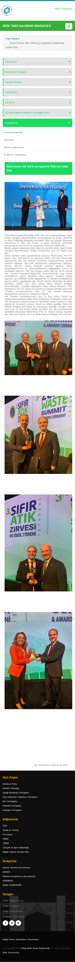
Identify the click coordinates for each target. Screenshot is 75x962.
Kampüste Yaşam (15, 71)
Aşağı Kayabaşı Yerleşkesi (16, 792)
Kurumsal (11, 61)
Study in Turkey (11, 830)
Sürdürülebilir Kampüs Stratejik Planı (27, 112)
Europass (7, 834)
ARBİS (6, 838)
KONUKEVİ (8, 880)
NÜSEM (6, 871)
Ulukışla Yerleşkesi (12, 810)
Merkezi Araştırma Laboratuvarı (19, 876)
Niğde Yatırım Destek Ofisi (16, 851)
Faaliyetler (11, 122)
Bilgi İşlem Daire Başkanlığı (36, 948)
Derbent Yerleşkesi (12, 805)
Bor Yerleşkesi (10, 801)
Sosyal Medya (13, 82)
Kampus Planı (10, 783)
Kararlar (10, 102)
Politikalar (11, 92)
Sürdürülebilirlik (14, 132)
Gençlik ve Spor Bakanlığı (16, 847)
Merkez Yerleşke (11, 788)
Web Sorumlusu (11, 952)
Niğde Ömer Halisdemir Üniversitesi (21, 939)
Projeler (10, 139)
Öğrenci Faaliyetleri (16, 154)
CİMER (6, 843)
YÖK (5, 825)
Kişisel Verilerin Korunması (16, 867)
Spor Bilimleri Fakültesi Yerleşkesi (20, 797)
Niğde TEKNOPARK (12, 885)
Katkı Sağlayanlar (15, 147)
